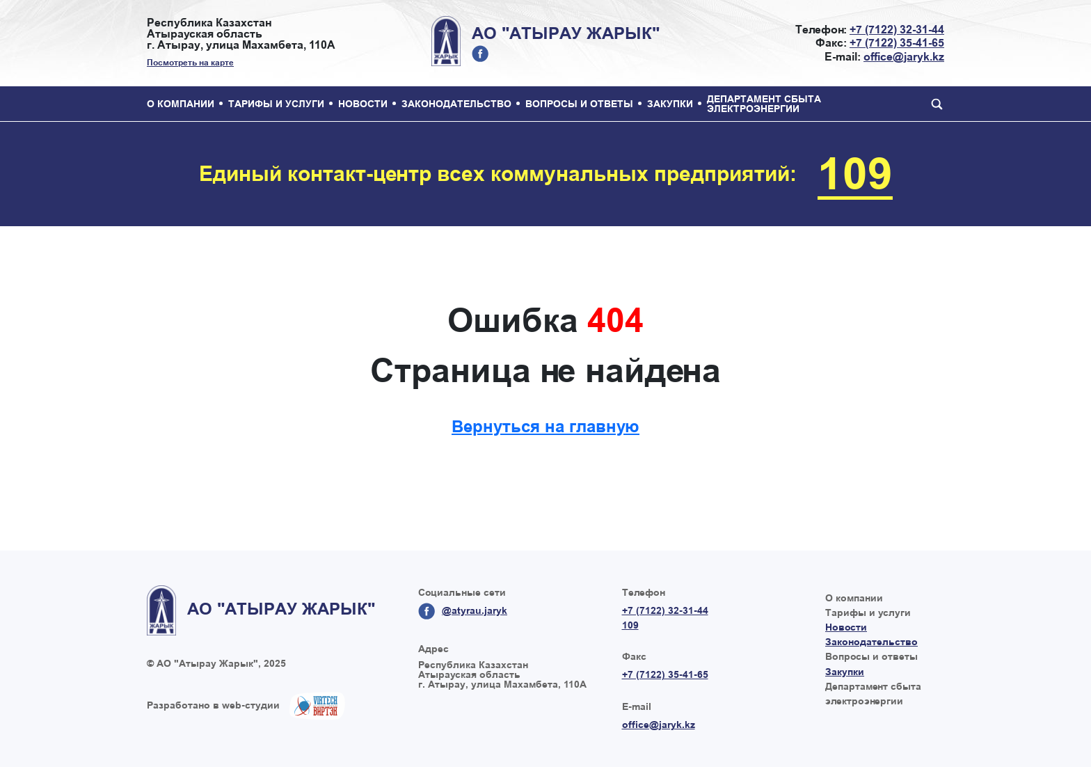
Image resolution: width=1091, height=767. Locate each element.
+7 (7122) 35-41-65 (897, 43)
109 (855, 174)
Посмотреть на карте (190, 63)
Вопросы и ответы (579, 103)
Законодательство (456, 103)
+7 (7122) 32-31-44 (897, 29)
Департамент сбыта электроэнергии (764, 103)
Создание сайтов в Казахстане (317, 706)
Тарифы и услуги (276, 103)
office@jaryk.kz (903, 57)
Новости (363, 103)
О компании (180, 103)
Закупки (670, 103)
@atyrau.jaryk (480, 53)
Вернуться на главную (545, 426)
